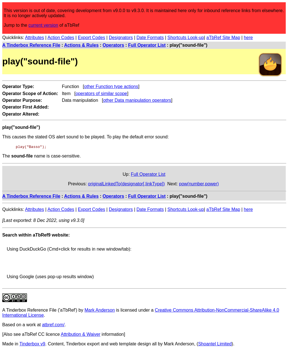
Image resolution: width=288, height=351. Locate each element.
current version (43, 25)
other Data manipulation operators (137, 100)
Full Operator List (147, 45)
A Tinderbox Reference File (31, 45)
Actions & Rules (81, 45)
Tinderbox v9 (32, 343)
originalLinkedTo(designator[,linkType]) (126, 183)
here (248, 37)
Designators (121, 37)
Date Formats (150, 37)
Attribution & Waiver (80, 334)
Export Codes (91, 37)
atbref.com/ (53, 324)
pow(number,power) (199, 183)
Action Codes (61, 37)
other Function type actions (111, 86)
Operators (113, 45)
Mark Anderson (99, 310)
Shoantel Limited (214, 343)
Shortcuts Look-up (185, 37)
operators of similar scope (101, 93)
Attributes (34, 37)
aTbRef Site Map (223, 37)
